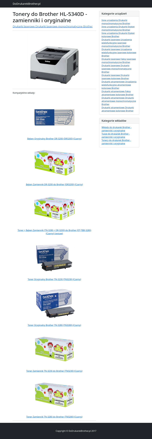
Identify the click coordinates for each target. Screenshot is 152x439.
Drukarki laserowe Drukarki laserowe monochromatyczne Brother (53, 26)
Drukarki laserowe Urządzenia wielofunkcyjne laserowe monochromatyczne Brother (117, 43)
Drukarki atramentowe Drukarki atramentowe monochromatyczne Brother (119, 101)
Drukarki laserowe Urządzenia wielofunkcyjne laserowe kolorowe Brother (119, 52)
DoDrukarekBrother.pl (26, 4)
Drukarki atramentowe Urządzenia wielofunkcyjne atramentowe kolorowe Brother (119, 85)
